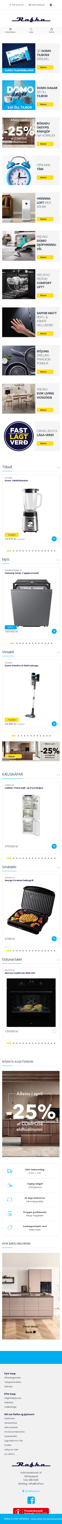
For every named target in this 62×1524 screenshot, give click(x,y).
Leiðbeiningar (10, 1407)
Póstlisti (7, 1445)
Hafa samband (37, 4)
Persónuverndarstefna (14, 1431)
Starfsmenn (9, 1418)
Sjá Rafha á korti (30, 1491)
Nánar (43, 67)
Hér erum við (16, 4)
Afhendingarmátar (12, 1377)
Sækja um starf (11, 1449)
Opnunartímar (10, 1422)
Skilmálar (8, 1386)
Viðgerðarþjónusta (12, 1398)
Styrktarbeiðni (10, 1436)
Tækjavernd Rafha (12, 1382)
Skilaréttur (8, 1402)
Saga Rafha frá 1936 (13, 1440)
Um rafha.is (9, 1454)
